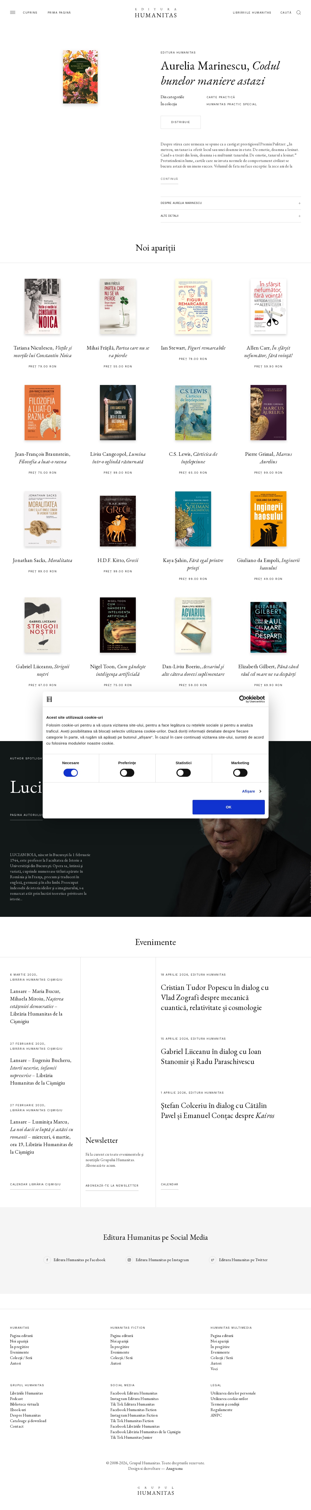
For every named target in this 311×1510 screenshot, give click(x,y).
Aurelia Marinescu (204, 65)
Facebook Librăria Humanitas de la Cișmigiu (145, 1431)
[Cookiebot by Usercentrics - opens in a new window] (243, 699)
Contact (17, 1426)
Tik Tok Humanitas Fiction (132, 1420)
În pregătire (19, 1346)
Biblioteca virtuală (24, 1404)
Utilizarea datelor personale (233, 1393)
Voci (214, 1368)
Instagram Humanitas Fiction (134, 1415)
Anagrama (174, 1468)
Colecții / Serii (21, 1357)
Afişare (248, 791)
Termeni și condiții (225, 1404)
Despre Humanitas (25, 1415)
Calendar (169, 1184)
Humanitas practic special (232, 104)
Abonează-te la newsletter (112, 1185)
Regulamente (221, 1409)
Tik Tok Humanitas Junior (131, 1437)
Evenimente (19, 1352)
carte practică (221, 97)
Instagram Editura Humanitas (134, 1398)
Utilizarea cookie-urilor (229, 1398)
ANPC (216, 1415)
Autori (15, 1363)
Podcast (16, 1398)
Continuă (169, 179)
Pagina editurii (21, 1335)
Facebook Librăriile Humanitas (135, 1426)
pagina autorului (26, 815)
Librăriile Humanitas (252, 12)
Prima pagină (59, 12)
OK (229, 807)
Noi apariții (19, 1341)
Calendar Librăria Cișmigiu (35, 1184)
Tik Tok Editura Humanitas (132, 1404)
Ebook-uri (18, 1409)
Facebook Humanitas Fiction (133, 1409)
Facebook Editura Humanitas (134, 1393)
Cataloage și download (28, 1420)
